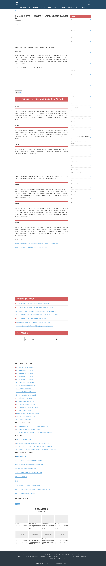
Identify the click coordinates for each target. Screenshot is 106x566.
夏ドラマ (73, 154)
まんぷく (73, 85)
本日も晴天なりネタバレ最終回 (24, 398)
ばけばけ (73, 70)
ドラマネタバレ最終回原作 (76, 118)
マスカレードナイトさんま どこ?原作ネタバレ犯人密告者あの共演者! (34, 446)
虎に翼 (63, 7)
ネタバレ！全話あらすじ (26, 373)
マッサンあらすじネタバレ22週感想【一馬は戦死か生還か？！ (32, 318)
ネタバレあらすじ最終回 (24, 376)
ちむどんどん (74, 56)
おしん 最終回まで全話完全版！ (24, 419)
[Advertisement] (41, 37)
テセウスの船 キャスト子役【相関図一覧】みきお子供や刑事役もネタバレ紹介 (36, 449)
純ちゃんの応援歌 (75, 183)
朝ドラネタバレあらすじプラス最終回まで (52, 563)
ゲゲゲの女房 (74, 111)
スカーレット (74, 114)
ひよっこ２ (70, 556)
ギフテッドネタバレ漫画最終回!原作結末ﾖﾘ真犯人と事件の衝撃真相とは (34, 326)
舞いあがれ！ (74, 191)
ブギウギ (84, 7)
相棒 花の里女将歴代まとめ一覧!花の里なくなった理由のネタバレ (33, 322)
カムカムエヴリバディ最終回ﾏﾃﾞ (24, 410)
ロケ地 (72, 133)
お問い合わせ (37, 555)
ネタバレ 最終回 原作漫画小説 (50, 555)
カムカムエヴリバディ (73, 7)
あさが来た (73, 23)
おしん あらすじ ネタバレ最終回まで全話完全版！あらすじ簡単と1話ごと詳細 (36, 311)
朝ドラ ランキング (33, 7)
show (20, 92)
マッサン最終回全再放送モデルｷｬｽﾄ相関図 (27, 407)
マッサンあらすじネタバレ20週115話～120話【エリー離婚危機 (33, 303)
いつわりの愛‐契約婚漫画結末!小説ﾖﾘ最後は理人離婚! (28, 473)
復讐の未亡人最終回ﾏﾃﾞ (21, 477)
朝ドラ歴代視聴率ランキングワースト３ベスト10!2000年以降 (32, 426)
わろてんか (73, 92)
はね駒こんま (74, 67)
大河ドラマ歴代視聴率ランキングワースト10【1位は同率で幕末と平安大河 (35, 432)
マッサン (73, 125)
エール (72, 96)
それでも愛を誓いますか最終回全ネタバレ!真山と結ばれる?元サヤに (32, 489)
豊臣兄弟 (56, 7)
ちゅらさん (73, 59)
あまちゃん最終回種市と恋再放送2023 (26, 392)
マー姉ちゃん (74, 129)
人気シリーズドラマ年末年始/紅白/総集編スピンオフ (80, 137)
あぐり (72, 19)
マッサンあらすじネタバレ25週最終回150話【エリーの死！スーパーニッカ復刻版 (37, 314)
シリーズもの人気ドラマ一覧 (23, 439)
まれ (72, 81)
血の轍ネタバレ (19, 481)
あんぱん (73, 30)
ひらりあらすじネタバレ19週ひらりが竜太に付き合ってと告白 (31, 248)
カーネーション (74, 103)
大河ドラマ (73, 158)
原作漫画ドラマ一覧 (21, 456)
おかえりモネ (74, 34)
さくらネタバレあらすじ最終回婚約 (25, 382)
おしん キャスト (22, 556)
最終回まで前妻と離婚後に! (25, 385)
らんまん (73, 89)
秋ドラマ (73, 180)
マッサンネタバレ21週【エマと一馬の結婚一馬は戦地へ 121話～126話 (34, 307)
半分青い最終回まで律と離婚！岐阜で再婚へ (27, 413)
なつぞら (73, 63)
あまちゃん (73, 26)
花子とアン (73, 194)
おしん (43, 7)
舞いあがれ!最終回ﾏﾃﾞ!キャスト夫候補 (26, 395)
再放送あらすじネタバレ (25, 370)
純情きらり (73, 187)
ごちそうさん (74, 52)
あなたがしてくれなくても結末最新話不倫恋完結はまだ (29, 464)
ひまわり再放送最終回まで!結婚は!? (25, 401)
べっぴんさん (74, 78)
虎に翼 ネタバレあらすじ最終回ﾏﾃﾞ (25, 367)
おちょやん (73, 41)
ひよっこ (73, 74)
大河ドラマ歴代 (74, 161)
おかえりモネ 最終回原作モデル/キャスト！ (27, 416)
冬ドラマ (73, 147)
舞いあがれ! (83, 556)
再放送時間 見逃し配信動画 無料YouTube (79, 142)
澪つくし (73, 176)
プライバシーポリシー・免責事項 (24, 555)
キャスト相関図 (74, 107)
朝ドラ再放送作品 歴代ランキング (79, 169)
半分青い (73, 151)
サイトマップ (23, 7)
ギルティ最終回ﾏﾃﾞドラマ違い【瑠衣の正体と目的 (27, 485)
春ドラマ (73, 165)
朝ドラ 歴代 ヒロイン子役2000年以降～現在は (28, 429)
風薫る (49, 7)
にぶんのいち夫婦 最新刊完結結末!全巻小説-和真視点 (28, 460)
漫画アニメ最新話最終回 (76, 172)
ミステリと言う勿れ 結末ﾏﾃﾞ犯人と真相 (25, 493)
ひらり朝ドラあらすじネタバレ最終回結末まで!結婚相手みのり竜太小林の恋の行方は (36, 243)
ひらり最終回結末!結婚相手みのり (25, 389)
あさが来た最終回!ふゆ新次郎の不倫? (25, 404)
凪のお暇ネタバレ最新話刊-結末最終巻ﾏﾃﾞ (25, 468)
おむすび (18, 504)
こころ (72, 48)
